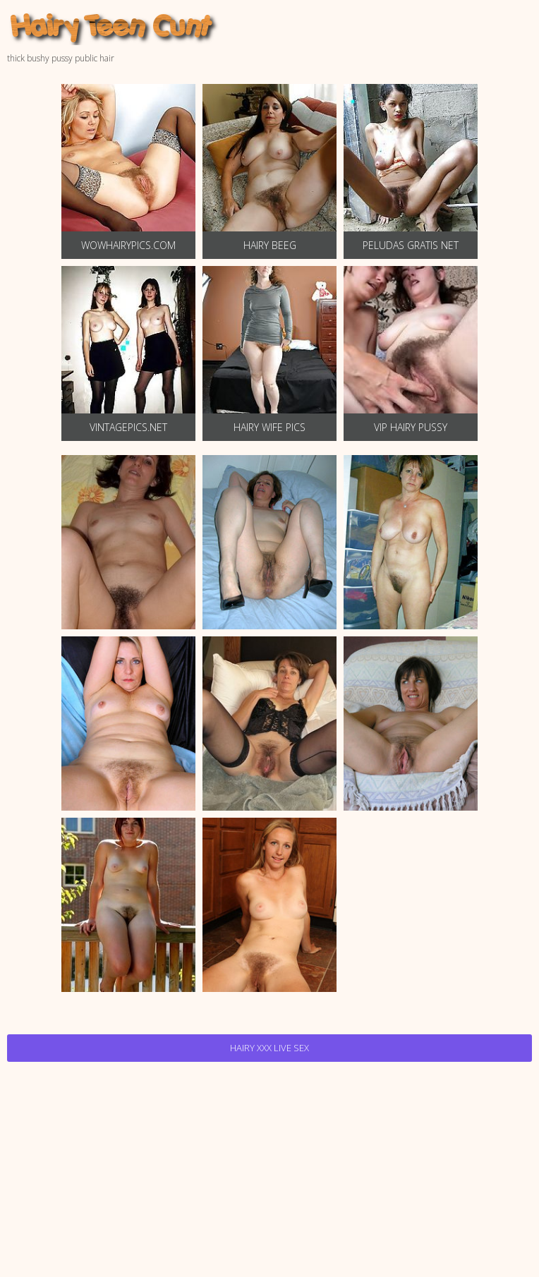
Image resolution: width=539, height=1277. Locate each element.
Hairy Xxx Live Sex (269, 1047)
